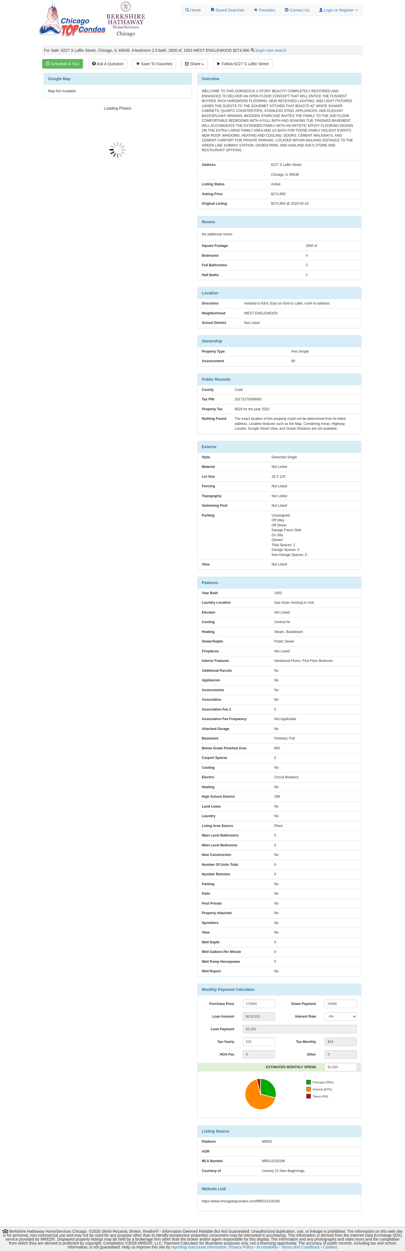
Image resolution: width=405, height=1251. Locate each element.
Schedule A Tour (62, 64)
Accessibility (267, 1247)
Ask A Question (107, 64)
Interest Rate (305, 1016)
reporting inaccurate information (199, 1247)
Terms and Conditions (301, 1247)
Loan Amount (223, 1016)
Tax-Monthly (306, 1042)
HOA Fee (227, 1054)
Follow (243, 64)
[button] (338, 10)
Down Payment (303, 1004)
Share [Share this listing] (194, 64)
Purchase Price (221, 1004)
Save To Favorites (154, 64)
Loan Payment (222, 1029)
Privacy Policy (241, 1247)
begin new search (271, 50)
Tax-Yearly (225, 1042)
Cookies (330, 1247)
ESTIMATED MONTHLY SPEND (291, 1067)
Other (311, 1054)
